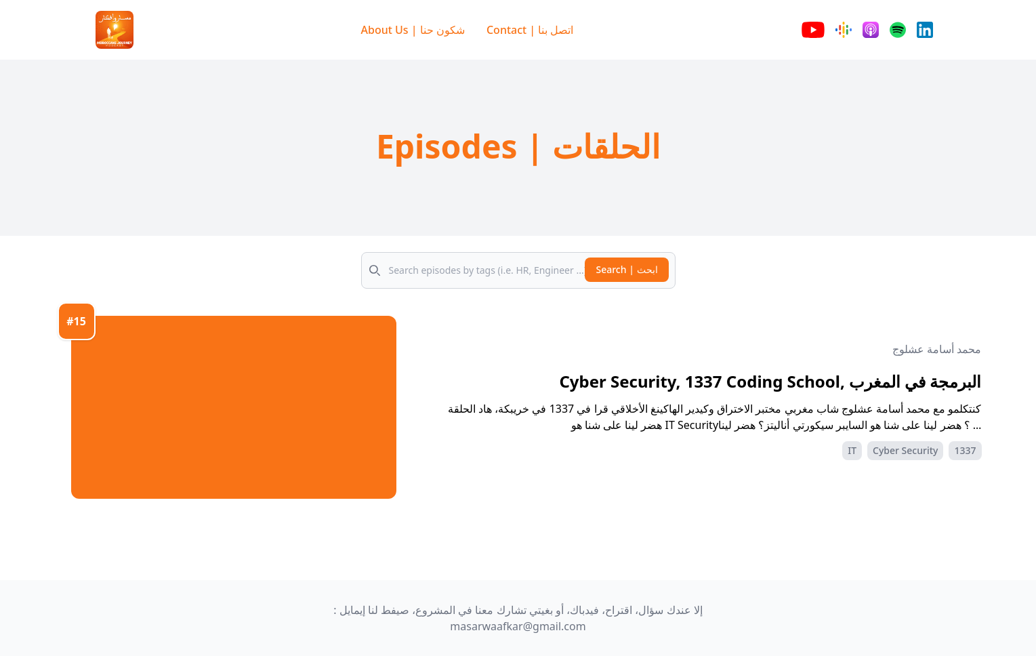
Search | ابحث (626, 269)
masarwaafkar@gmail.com (517, 626)
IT (852, 450)
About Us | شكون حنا (413, 29)
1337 (965, 450)
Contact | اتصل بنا (530, 29)
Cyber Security (905, 450)
